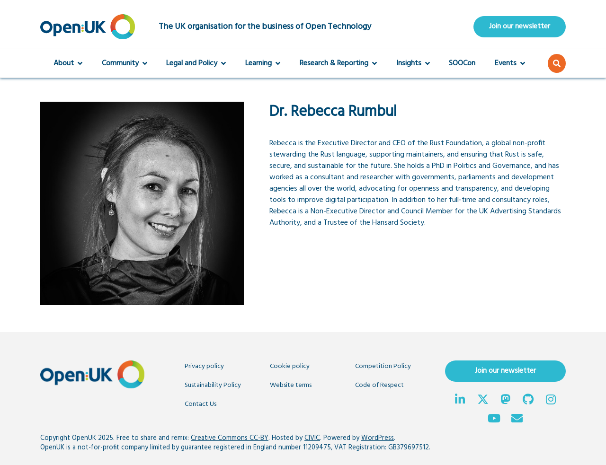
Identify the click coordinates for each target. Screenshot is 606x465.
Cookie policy (290, 366)
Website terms (291, 385)
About (67, 63)
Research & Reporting (338, 63)
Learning (262, 63)
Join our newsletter (519, 26)
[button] (557, 63)
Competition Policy (383, 366)
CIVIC (312, 438)
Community (124, 63)
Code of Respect (379, 385)
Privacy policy (204, 366)
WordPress (377, 438)
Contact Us (200, 404)
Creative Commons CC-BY (229, 438)
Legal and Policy (196, 63)
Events (510, 63)
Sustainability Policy (213, 385)
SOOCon (462, 63)
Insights (413, 63)
